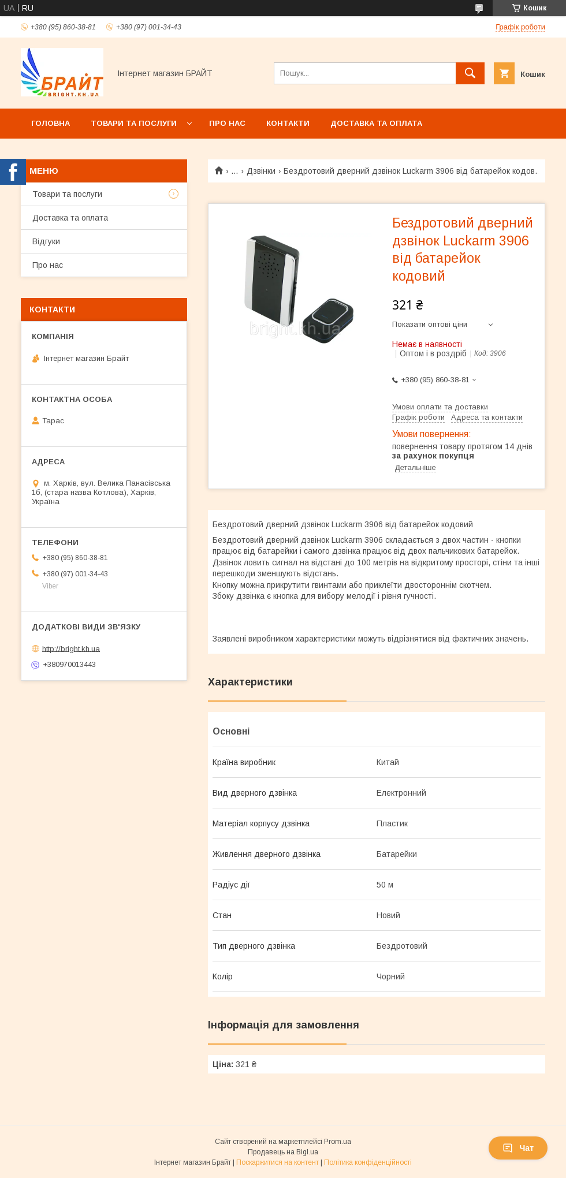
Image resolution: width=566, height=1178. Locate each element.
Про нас (227, 123)
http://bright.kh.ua (71, 648)
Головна (50, 123)
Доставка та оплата (376, 123)
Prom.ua (337, 1142)
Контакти (288, 123)
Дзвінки (261, 171)
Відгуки (46, 241)
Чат (518, 1148)
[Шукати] (470, 73)
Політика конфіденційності (368, 1162)
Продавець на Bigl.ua (283, 1152)
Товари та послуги (134, 123)
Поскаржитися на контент (277, 1162)
